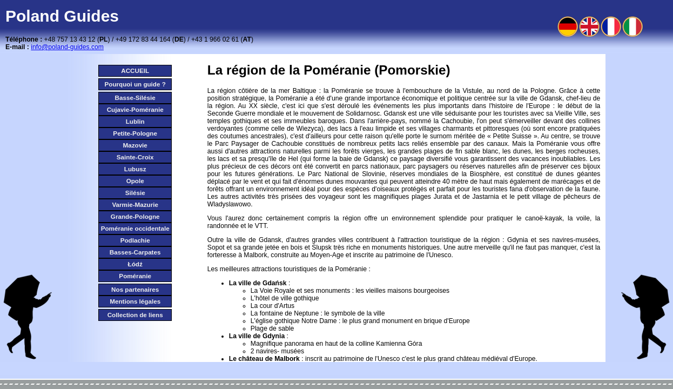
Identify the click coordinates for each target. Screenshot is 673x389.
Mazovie (135, 145)
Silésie (135, 192)
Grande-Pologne (135, 216)
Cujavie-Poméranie (135, 109)
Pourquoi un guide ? (135, 84)
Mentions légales (135, 301)
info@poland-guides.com (67, 47)
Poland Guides (62, 16)
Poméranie (135, 275)
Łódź (135, 263)
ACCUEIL (135, 70)
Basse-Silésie (135, 97)
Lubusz (135, 168)
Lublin (135, 121)
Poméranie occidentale (135, 228)
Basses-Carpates (135, 252)
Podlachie (135, 240)
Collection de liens (135, 314)
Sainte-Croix (135, 156)
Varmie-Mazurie (135, 204)
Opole (135, 180)
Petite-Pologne (135, 133)
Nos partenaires (135, 289)
